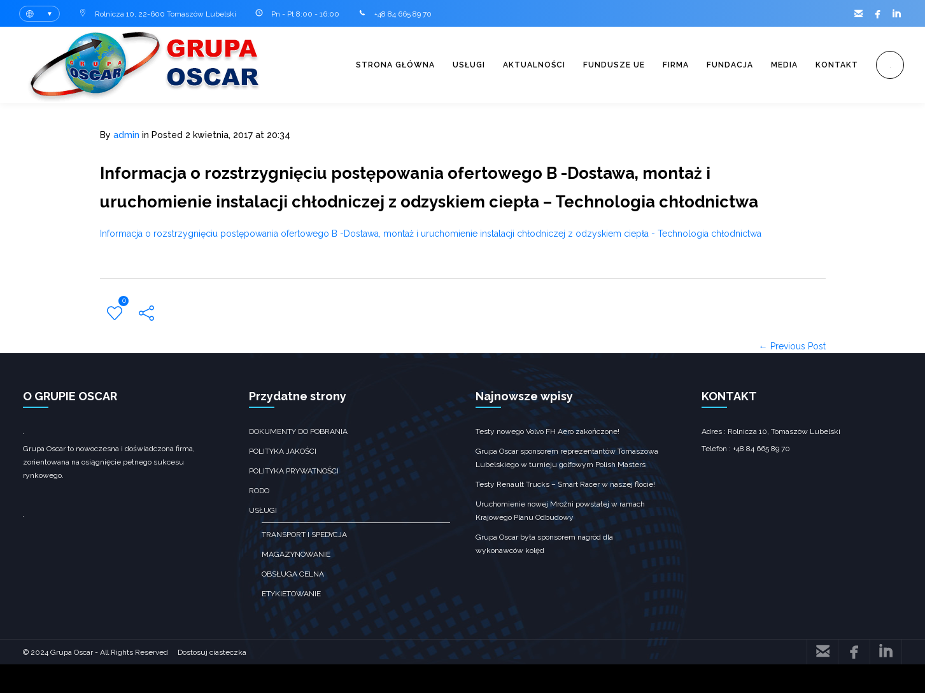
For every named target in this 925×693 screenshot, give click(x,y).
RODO (259, 519)
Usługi (440, 64)
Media (774, 64)
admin (126, 135)
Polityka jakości (282, 479)
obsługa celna (293, 602)
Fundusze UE (593, 64)
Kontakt (831, 64)
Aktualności (509, 64)
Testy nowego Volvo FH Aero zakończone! (547, 460)
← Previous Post (792, 375)
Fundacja (716, 64)
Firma (659, 64)
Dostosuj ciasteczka (212, 680)
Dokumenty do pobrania (298, 460)
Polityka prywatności (294, 499)
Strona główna (362, 64)
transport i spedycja (304, 563)
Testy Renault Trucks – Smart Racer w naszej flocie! (565, 512)
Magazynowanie (296, 582)
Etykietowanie (291, 622)
